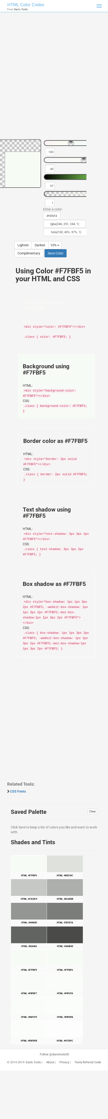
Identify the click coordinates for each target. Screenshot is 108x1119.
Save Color (55, 253)
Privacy (64, 1062)
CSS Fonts (18, 791)
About (50, 1062)
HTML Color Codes (25, 4)
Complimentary (28, 253)
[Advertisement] (54, 78)
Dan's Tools (33, 1062)
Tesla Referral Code (87, 1062)
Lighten (23, 245)
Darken (40, 245)
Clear (92, 811)
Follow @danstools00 (54, 1054)
